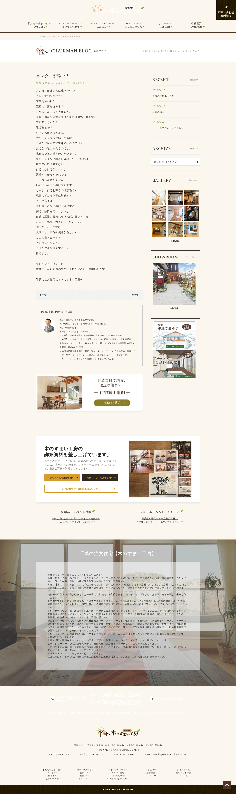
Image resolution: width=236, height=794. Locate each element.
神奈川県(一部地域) (114, 745)
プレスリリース (150, 775)
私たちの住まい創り (39, 25)
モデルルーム (133, 25)
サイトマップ (85, 778)
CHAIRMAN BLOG (165, 51)
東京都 (99, 745)
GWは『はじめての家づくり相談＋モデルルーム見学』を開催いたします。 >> (76, 520)
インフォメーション (71, 25)
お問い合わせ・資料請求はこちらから (81, 488)
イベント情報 (118, 772)
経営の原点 (158, 111)
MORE (175, 240)
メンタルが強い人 (190, 51)
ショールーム (183, 769)
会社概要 (197, 25)
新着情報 (151, 772)
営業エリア (79, 745)
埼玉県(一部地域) (135, 745)
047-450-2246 (62, 754)
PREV (43, 295)
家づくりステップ (85, 769)
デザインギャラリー (102, 25)
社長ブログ (85, 775)
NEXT (135, 295)
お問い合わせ (52, 778)
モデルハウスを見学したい (100, 477)
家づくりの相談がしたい (62, 477)
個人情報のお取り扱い (118, 778)
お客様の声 (151, 769)
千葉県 (90, 745)
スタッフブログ (118, 775)
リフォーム (165, 25)
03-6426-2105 (97, 754)
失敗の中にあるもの (163, 95)
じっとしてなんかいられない (168, 127)
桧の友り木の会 (183, 772)
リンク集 (183, 775)
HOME (146, 51)
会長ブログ (63, 83)
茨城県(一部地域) (154, 745)
